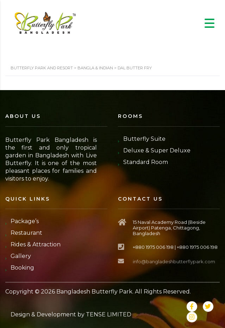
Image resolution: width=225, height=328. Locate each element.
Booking (22, 267)
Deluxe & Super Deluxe (156, 150)
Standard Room (145, 162)
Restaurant (26, 232)
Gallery (21, 256)
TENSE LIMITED (108, 314)
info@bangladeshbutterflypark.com (174, 261)
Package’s (25, 221)
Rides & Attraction (36, 244)
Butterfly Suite (144, 138)
